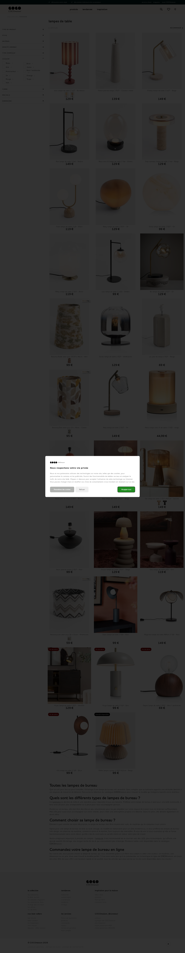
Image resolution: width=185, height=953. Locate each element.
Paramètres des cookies (62, 490)
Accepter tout (126, 490)
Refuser (82, 490)
